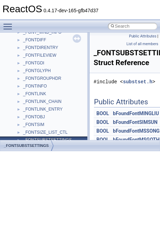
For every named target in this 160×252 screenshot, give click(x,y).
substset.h (137, 81)
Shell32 (30, 124)
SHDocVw (32, 116)
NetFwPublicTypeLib (42, 63)
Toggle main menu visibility (9, 23)
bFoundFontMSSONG (136, 131)
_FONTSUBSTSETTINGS (26, 146)
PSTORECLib (36, 86)
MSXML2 (31, 39)
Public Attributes (143, 36)
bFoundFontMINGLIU (136, 113)
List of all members (142, 44)
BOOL (102, 113)
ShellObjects (34, 132)
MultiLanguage (37, 47)
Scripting (31, 109)
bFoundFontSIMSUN (135, 122)
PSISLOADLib (36, 78)
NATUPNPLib (35, 55)
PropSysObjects (38, 70)
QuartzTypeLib (36, 93)
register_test (34, 101)
